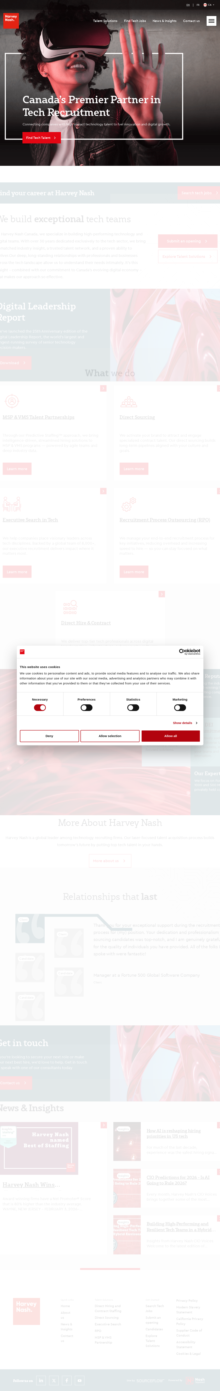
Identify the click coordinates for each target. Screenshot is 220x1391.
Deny (49, 736)
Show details (182, 723)
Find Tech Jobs (135, 21)
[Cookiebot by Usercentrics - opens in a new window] (182, 652)
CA (209, 4)
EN (188, 4)
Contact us (191, 21)
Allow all (170, 736)
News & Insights (164, 21)
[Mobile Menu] (211, 21)
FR (198, 4)
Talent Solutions (105, 21)
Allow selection (110, 736)
